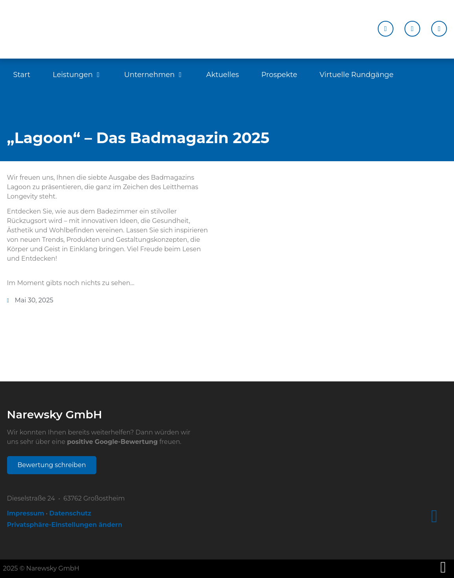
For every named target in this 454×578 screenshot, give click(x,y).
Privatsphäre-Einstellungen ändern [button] (64, 524)
